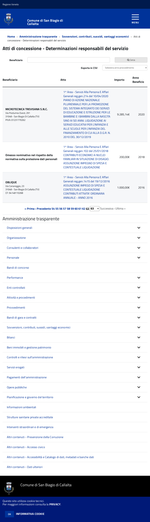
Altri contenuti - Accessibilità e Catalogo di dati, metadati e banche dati (50, 457)
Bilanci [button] (11, 337)
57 (64, 208)
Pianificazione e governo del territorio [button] (30, 397)
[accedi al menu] (135, 18)
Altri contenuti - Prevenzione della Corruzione (35, 437)
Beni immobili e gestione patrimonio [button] (29, 347)
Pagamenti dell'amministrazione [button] (27, 377)
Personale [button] (13, 257)
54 (53, 208)
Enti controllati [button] (16, 287)
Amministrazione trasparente (38, 36)
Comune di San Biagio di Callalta (45, 22)
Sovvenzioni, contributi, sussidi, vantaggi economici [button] (38, 327)
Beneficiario (16, 60)
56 (60, 208)
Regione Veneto (11, 4)
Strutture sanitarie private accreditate (30, 417)
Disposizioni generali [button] (19, 228)
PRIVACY (54, 504)
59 (72, 208)
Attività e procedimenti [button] (21, 297)
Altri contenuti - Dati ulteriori (25, 467)
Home (11, 36)
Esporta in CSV (89, 68)
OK (9, 514)
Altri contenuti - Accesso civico (26, 447)
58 (68, 208)
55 (57, 208)
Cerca (131, 60)
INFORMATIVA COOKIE (30, 514)
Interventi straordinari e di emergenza (30, 427)
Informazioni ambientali (21, 407)
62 (83, 208)
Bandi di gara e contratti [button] (22, 317)
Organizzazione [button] (16, 238)
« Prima (29, 208)
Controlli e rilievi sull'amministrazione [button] (30, 357)
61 (80, 208)
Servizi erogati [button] (15, 367)
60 (76, 208)
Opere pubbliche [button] (17, 387)
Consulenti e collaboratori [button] (22, 248)
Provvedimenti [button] (16, 307)
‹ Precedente (43, 208)
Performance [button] (15, 277)
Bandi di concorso (18, 267)
